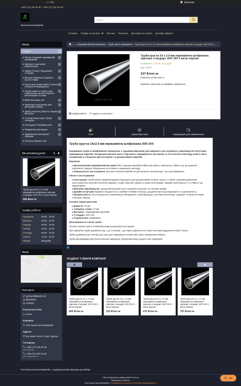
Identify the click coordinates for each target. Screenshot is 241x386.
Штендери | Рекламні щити (38, 125)
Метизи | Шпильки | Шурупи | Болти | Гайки (39, 78)
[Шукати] (193, 20)
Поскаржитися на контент (121, 383)
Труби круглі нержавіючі (120, 44)
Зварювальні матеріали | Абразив (37, 135)
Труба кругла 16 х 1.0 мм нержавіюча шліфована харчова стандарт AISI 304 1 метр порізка (194, 303)
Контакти (123, 33)
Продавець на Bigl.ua (120, 380)
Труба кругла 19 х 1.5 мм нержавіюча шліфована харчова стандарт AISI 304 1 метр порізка (120, 303)
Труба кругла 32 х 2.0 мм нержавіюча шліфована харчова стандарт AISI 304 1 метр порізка (83, 303)
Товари (27, 51)
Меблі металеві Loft (34, 100)
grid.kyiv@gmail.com (36, 296)
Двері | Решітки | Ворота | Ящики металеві (41, 112)
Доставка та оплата (141, 33)
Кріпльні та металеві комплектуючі (35, 65)
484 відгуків (189, 2)
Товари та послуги (90, 33)
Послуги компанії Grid (35, 141)
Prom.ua (135, 377)
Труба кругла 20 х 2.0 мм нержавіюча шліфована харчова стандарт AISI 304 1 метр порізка (157, 303)
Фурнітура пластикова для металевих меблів (38, 105)
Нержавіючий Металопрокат (91, 44)
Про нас (111, 33)
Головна (72, 33)
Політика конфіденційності (145, 383)
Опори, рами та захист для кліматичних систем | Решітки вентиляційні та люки (39, 93)
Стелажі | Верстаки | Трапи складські (38, 119)
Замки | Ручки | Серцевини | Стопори (38, 72)
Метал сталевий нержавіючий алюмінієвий (40, 58)
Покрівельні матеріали (36, 129)
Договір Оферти (164, 33)
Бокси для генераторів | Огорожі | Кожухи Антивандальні (41, 85)
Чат (228, 378)
